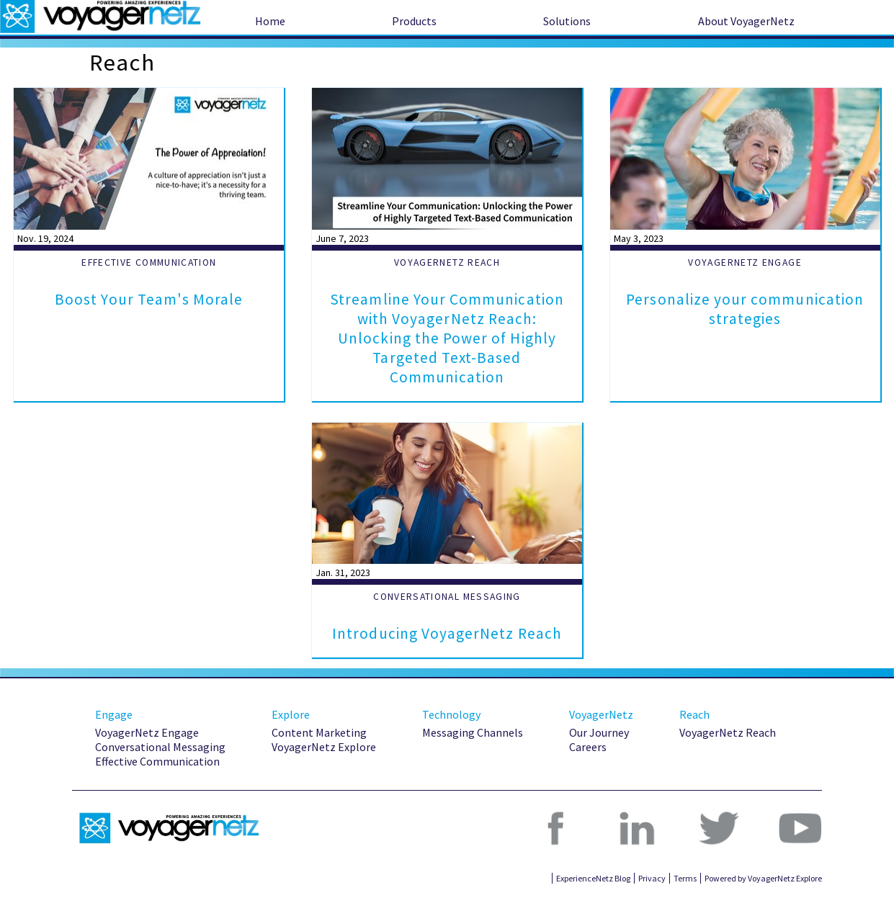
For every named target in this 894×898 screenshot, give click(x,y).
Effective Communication (157, 761)
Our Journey (599, 732)
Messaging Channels (472, 732)
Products (414, 21)
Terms (685, 878)
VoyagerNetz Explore (324, 747)
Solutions (567, 21)
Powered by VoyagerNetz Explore (763, 878)
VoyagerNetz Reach (727, 732)
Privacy (652, 878)
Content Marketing (319, 732)
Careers (588, 747)
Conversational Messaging (160, 747)
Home (270, 21)
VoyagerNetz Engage (147, 732)
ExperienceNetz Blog (593, 878)
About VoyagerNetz (746, 21)
